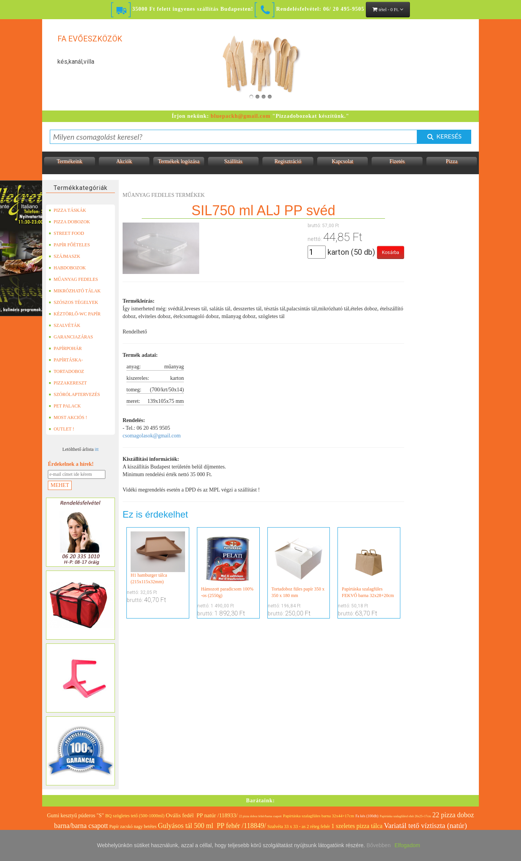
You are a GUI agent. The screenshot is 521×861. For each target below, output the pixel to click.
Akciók (124, 161)
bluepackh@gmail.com (240, 116)
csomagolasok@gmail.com (152, 436)
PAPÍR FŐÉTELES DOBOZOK (69, 245)
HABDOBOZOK (67, 268)
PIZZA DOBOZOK (69, 222)
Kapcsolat (342, 161)
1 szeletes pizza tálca (357, 826)
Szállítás (233, 161)
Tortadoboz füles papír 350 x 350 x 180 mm (299, 564)
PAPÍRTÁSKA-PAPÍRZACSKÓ (67, 360)
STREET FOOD (66, 233)
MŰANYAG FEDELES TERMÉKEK (73, 279)
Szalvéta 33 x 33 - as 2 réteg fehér (298, 826)
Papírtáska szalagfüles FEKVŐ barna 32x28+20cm (369, 564)
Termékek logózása (178, 161)
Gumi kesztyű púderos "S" (75, 815)
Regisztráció (287, 161)
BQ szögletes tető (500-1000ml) (134, 815)
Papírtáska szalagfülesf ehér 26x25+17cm (405, 816)
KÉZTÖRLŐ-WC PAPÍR (75, 314)
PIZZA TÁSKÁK (67, 210)
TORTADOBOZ (66, 371)
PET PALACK (65, 406)
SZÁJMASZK (64, 256)
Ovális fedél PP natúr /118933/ (202, 815)
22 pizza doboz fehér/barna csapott (260, 816)
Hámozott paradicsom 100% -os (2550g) (228, 564)
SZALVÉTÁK (64, 325)
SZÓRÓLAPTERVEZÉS (74, 394)
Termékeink (69, 161)
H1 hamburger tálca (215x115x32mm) (158, 557)
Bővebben (379, 845)
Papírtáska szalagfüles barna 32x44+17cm (318, 815)
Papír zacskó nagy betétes (133, 826)
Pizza (451, 161)
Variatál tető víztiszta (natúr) (425, 825)
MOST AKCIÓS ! (68, 417)
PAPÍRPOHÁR (65, 348)
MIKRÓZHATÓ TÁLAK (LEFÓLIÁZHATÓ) (75, 291)
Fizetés (397, 161)
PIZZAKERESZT (68, 383)
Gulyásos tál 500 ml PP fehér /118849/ (212, 826)
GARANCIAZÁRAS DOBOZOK (71, 337)
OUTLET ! (61, 429)
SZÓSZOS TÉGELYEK (73, 302)
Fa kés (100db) (367, 816)
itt (96, 449)
